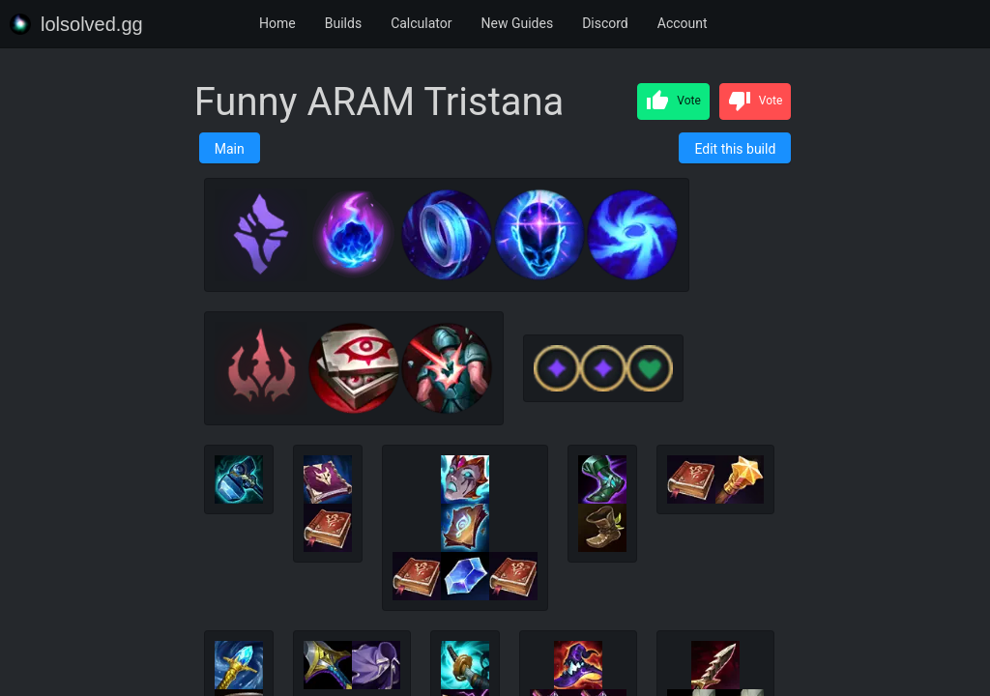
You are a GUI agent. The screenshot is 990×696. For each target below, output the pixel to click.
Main (230, 149)
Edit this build (734, 149)
